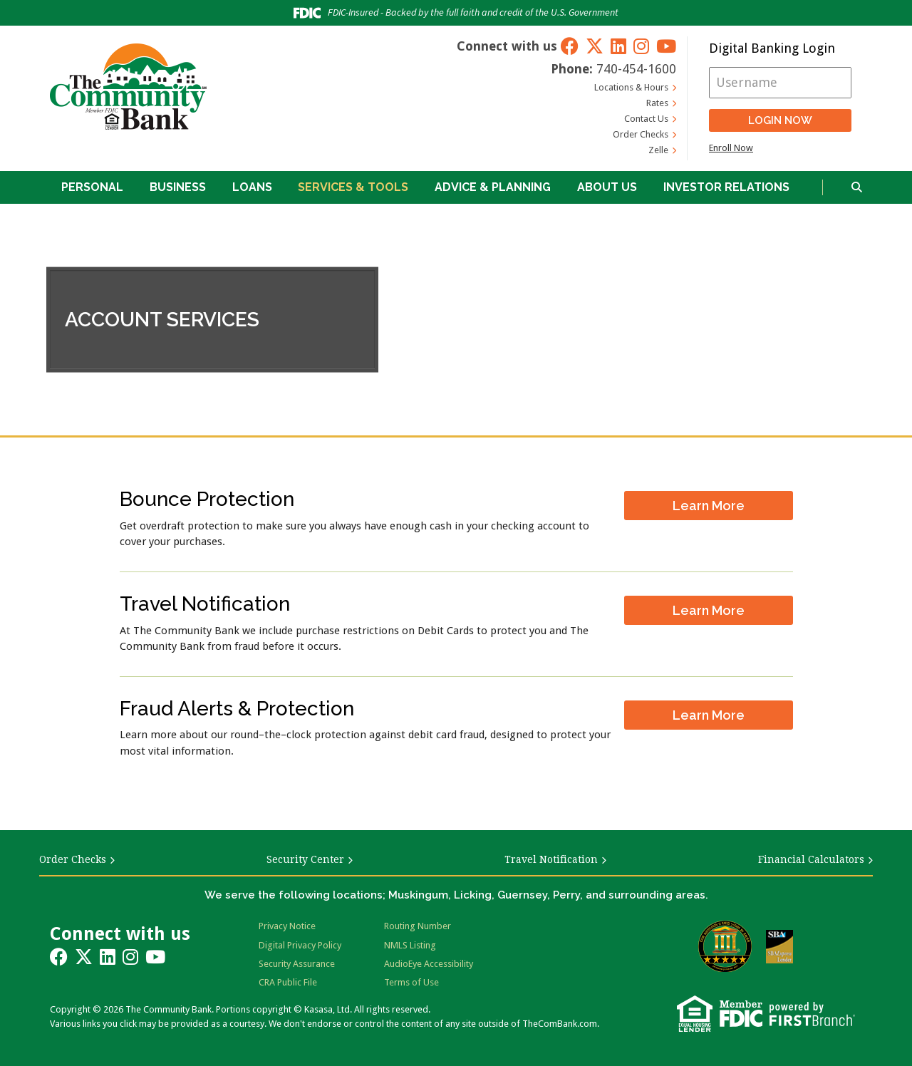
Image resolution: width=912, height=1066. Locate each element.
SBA (779, 946)
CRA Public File (288, 982)
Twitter (594, 46)
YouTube (666, 46)
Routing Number (417, 926)
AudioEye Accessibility (428, 963)
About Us (607, 187)
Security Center (305, 859)
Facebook (570, 46)
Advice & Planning (493, 187)
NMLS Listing (410, 945)
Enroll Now (731, 148)
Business (178, 187)
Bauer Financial (725, 946)
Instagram (641, 46)
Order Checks (640, 134)
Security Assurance (297, 963)
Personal (92, 187)
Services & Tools (353, 187)
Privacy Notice (287, 926)
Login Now (780, 120)
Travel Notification (551, 859)
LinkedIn (618, 46)
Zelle (658, 150)
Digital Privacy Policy (300, 945)
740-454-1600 (636, 68)
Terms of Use (411, 982)
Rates (657, 103)
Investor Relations (726, 187)
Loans (252, 187)
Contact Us (646, 118)
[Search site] (856, 188)
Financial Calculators (811, 859)
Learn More (709, 503)
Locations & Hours (631, 87)
